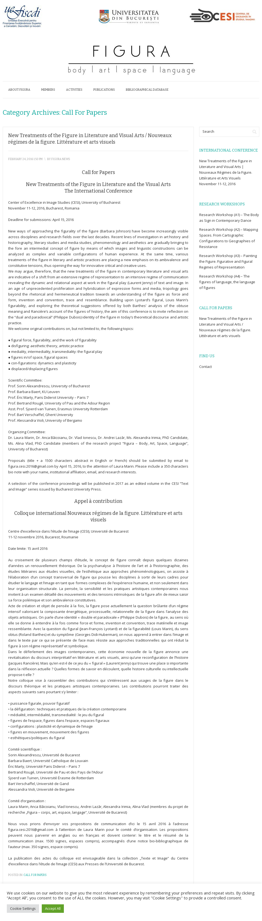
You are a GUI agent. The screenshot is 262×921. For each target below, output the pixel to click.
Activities (74, 89)
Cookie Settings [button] (23, 908)
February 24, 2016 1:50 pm (25, 159)
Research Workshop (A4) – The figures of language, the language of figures (227, 282)
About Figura (19, 89)
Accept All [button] (53, 908)
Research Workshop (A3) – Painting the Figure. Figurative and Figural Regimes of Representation (228, 261)
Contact (205, 366)
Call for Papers (35, 875)
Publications (104, 89)
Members (48, 89)
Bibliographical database (147, 89)
